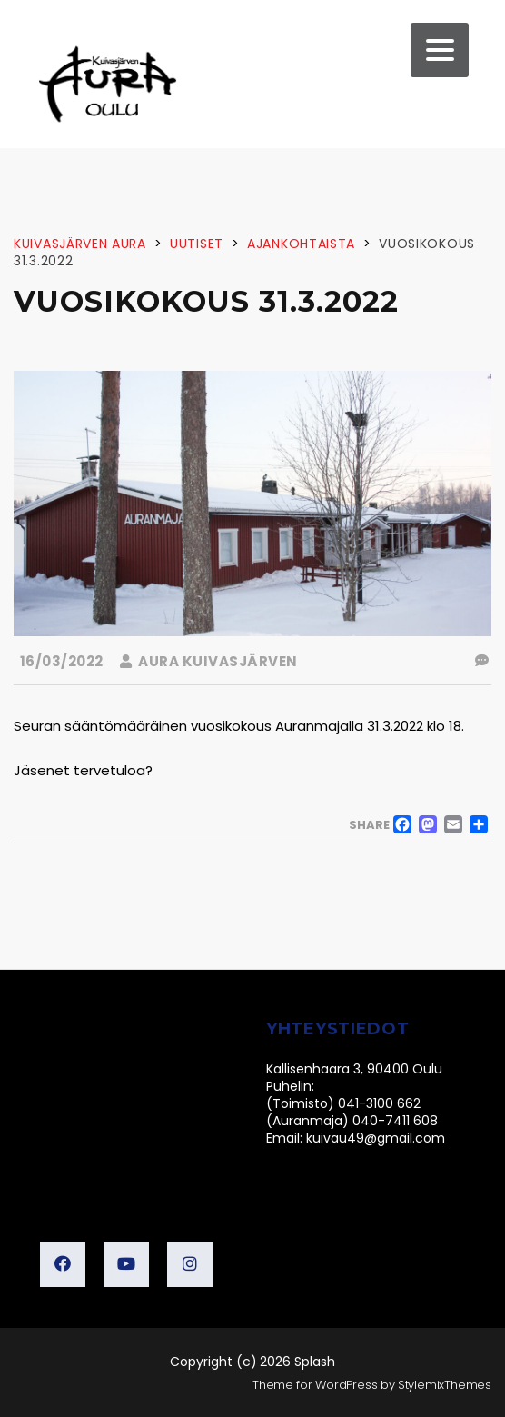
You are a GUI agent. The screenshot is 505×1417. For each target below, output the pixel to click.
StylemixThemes (444, 1384)
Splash (314, 1361)
